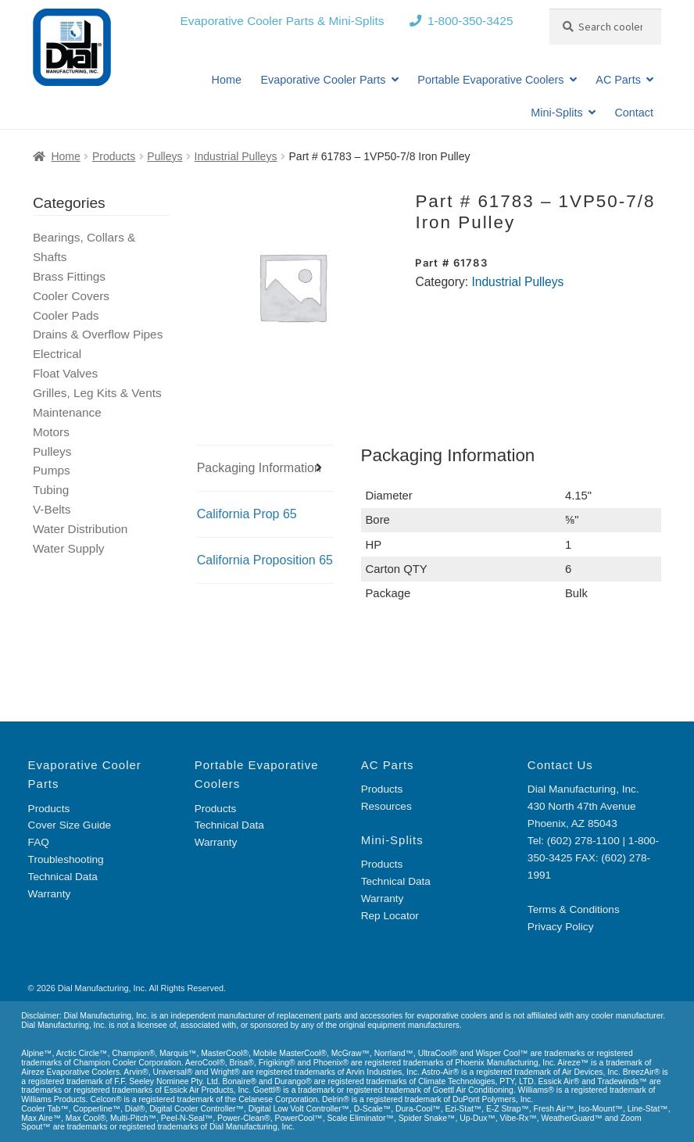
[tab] (265, 469)
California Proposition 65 (265, 560)
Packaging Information (259, 467)
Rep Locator (390, 916)
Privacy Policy (561, 927)
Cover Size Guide (70, 825)
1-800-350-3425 (470, 20)
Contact (633, 112)
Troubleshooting (66, 859)
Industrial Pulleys (236, 156)
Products (113, 156)
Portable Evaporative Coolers (490, 79)
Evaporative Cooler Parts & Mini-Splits (283, 20)
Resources (386, 806)
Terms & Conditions (574, 909)
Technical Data (63, 876)
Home (226, 79)
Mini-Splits (556, 112)
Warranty (49, 894)
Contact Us (560, 764)
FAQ (38, 842)
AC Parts (618, 79)
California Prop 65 (247, 514)
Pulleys (164, 156)
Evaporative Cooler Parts (323, 79)
